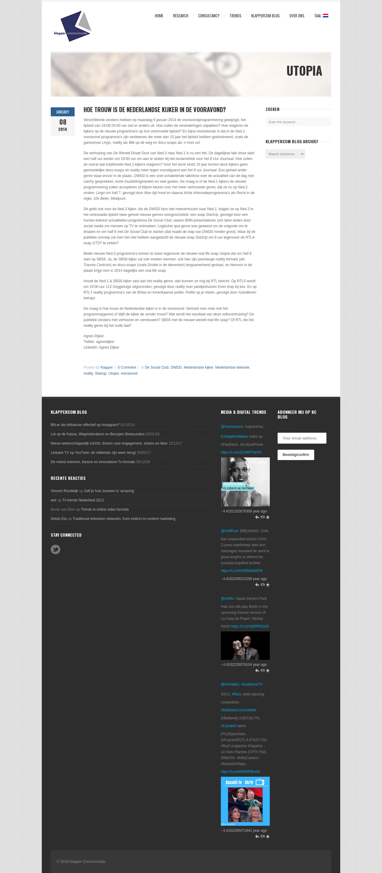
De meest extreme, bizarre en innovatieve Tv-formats (93, 462)
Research (179, 16)
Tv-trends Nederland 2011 (83, 500)
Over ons (295, 16)
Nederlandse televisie (232, 367)
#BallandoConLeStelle (238, 710)
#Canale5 (228, 726)
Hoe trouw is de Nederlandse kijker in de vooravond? (155, 109)
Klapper (107, 367)
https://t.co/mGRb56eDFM (241, 571)
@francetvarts (232, 427)
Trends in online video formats (105, 509)
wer (53, 500)
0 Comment (127, 367)
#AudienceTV (252, 684)
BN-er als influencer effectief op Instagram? (85, 425)
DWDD (176, 367)
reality (88, 373)
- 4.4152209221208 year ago (244, 579)
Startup (101, 373)
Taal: (318, 16)
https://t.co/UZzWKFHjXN (241, 452)
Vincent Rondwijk (64, 491)
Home (159, 16)
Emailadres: (288, 429)
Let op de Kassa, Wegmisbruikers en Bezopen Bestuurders (98, 434)
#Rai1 (236, 694)
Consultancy (207, 16)
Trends (234, 16)
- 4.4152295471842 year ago (244, 830)
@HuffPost (229, 531)
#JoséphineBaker (235, 436)
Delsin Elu (59, 519)
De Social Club (157, 367)
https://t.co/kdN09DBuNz (240, 772)
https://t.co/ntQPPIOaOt (250, 626)
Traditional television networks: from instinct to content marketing (124, 519)
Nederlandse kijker (198, 367)
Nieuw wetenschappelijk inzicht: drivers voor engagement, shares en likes (109, 443)
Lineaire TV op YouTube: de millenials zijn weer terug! (93, 453)
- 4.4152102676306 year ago (244, 511)
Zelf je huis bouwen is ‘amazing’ (109, 491)
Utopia (113, 373)
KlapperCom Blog (265, 16)
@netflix (227, 598)
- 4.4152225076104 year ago (244, 665)
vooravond (129, 373)
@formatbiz (230, 684)
